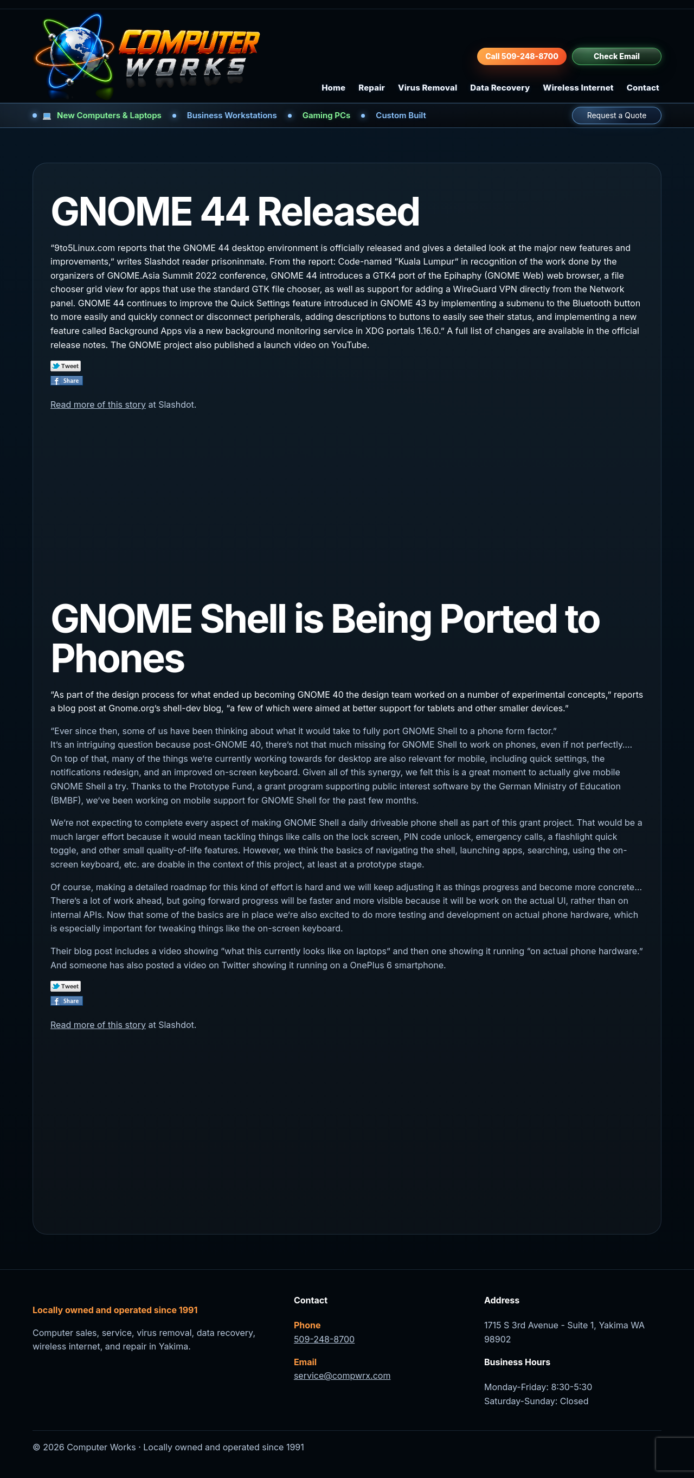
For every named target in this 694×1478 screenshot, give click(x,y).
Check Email (617, 56)
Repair (371, 87)
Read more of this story (98, 404)
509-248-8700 (324, 1339)
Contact (643, 87)
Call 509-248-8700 (521, 56)
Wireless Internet (578, 87)
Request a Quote (617, 115)
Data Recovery (500, 87)
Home (333, 87)
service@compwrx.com (342, 1375)
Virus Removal (427, 87)
